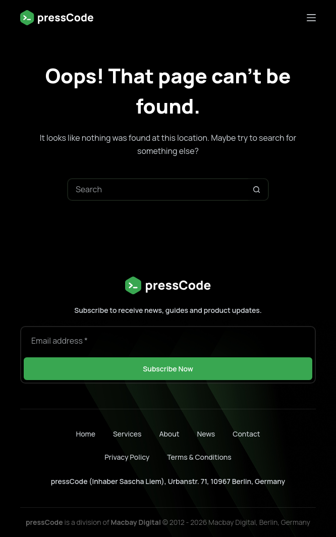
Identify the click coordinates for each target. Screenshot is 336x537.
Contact (246, 434)
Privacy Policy (126, 457)
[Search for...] (156, 189)
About (169, 434)
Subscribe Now (168, 368)
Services (127, 434)
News (206, 434)
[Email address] (168, 341)
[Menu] (311, 17)
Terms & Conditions (199, 457)
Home (85, 434)
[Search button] (256, 189)
